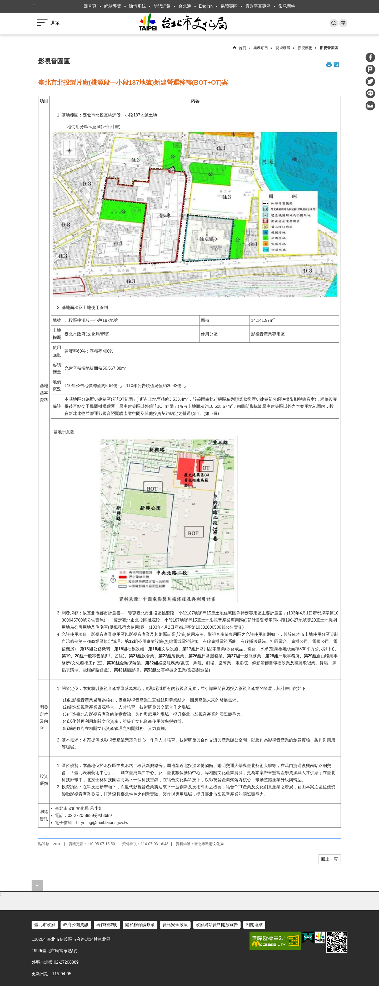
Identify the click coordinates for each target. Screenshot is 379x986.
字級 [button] (343, 23)
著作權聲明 (106, 924)
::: (33, 5)
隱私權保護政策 (140, 924)
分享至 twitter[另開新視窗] (370, 81)
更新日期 (40, 974)
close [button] (37, 885)
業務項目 (260, 48)
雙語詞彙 (162, 6)
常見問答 (286, 6)
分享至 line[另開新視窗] (370, 93)
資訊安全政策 (175, 924)
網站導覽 (112, 6)
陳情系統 (137, 6)
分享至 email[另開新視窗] (370, 105)
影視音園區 (329, 48)
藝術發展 (283, 48)
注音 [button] (336, 64)
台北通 (184, 6)
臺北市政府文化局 (189, 23)
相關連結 (254, 924)
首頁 (242, 48)
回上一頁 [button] (329, 859)
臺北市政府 (44, 924)
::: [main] (40, 44)
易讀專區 (229, 6)
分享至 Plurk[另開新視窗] (370, 69)
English (206, 6)
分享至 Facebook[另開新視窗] (370, 57)
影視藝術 (305, 48)
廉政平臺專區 (258, 6)
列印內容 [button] (329, 64)
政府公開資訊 (75, 924)
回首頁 (90, 6)
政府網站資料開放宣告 (217, 924)
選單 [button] (55, 23)
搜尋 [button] (334, 23)
